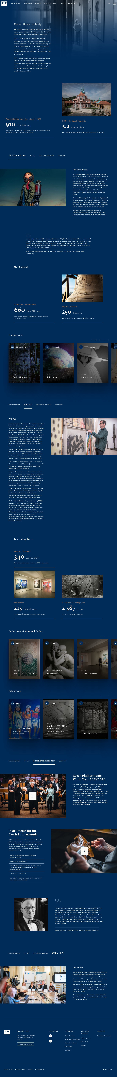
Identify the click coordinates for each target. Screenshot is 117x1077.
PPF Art (32, 156)
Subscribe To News (71, 1044)
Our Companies (16, 4)
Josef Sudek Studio (53, 734)
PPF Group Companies (104, 1036)
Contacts (67, 1051)
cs (109, 4)
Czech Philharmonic (46, 156)
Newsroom (28, 4)
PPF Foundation (14, 405)
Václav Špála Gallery (19, 734)
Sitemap (30, 1070)
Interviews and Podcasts (72, 1040)
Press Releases (69, 1036)
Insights (38, 4)
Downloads (68, 1047)
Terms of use (8, 1070)
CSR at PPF (61, 156)
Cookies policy (39, 1070)
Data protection (20, 1070)
